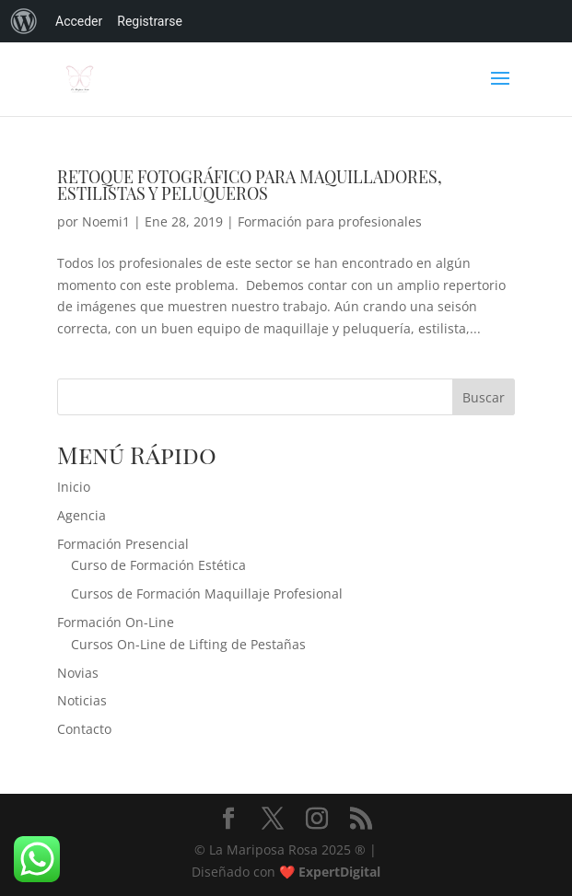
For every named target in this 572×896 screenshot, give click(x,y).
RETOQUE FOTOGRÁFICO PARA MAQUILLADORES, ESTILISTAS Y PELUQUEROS (249, 185)
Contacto (84, 729)
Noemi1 (106, 221)
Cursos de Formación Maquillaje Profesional (207, 593)
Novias (78, 672)
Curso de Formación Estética (158, 565)
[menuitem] (24, 21)
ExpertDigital (339, 871)
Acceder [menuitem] (78, 21)
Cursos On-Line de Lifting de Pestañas (188, 644)
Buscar (483, 397)
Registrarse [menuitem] (149, 21)
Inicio (73, 486)
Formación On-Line (115, 622)
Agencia (81, 515)
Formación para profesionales (330, 221)
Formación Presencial (123, 544)
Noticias (82, 700)
